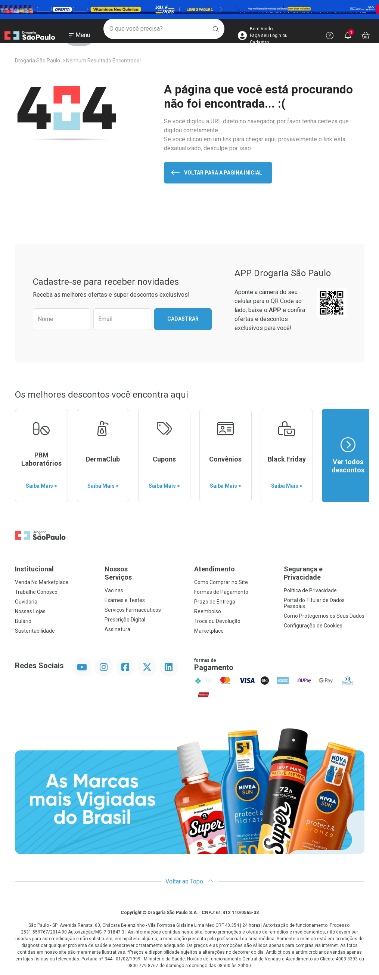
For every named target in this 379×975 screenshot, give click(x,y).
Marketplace (209, 631)
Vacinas (114, 590)
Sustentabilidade (35, 631)
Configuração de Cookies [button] (313, 626)
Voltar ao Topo (189, 881)
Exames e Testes (125, 600)
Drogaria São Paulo (37, 61)
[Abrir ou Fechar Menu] (79, 37)
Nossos (145, 573)
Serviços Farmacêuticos (133, 610)
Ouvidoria (26, 602)
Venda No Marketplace (41, 582)
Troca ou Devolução (217, 621)
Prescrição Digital (125, 620)
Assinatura (117, 629)
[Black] (189, 9)
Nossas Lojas (30, 611)
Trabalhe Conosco (36, 592)
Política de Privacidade (310, 590)
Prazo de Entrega (214, 602)
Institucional (34, 569)
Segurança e (324, 573)
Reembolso (207, 611)
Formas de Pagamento (221, 592)
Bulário (23, 621)
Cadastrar (183, 319)
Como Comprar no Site (221, 582)
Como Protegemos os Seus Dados (324, 616)
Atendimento (214, 569)
